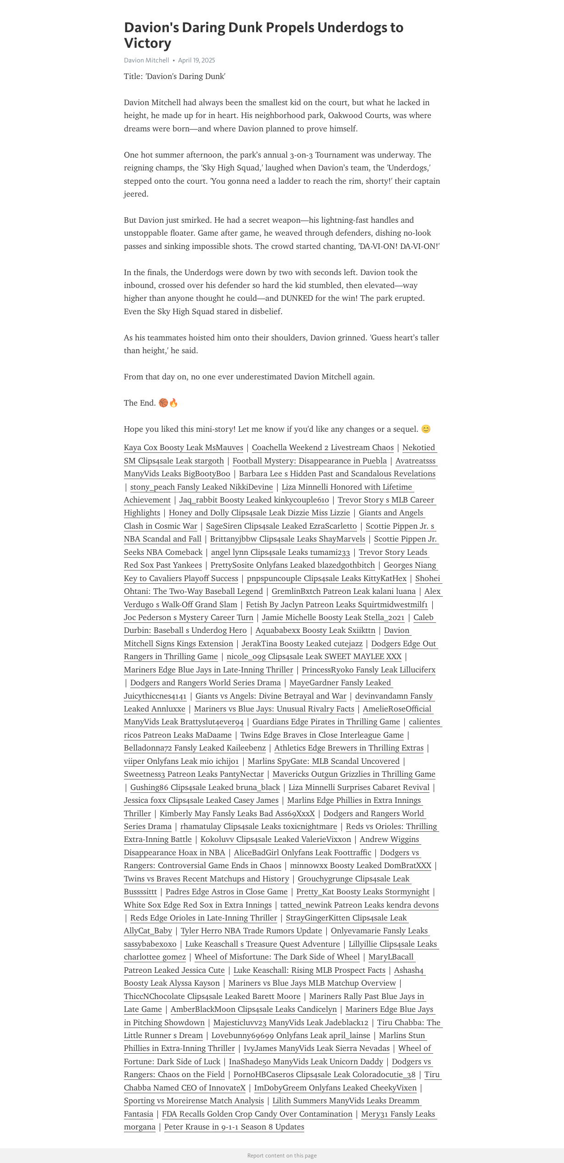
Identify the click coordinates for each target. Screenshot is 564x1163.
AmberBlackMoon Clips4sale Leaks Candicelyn (254, 1009)
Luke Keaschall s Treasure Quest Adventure (262, 944)
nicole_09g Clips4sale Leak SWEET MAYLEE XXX (314, 656)
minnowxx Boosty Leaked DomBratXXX (360, 865)
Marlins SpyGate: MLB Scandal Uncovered (324, 761)
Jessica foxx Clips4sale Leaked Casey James (201, 800)
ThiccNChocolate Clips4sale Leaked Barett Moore (212, 996)
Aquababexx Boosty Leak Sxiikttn (315, 630)
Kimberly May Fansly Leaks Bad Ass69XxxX (237, 813)
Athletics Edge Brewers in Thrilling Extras (349, 748)
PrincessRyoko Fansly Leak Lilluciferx (369, 670)
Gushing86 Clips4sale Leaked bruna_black (205, 787)
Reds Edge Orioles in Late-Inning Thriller (203, 918)
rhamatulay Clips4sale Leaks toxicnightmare (258, 826)
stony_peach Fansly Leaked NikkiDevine (201, 487)
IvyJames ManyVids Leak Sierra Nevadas (317, 1048)
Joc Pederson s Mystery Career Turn (188, 617)
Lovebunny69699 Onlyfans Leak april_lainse (291, 1035)
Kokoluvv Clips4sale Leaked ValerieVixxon (276, 839)
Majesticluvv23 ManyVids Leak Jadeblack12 (291, 1022)
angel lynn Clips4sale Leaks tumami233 (280, 552)
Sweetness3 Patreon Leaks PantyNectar (194, 774)
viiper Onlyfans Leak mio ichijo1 (181, 761)
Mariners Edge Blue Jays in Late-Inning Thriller (208, 670)
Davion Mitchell (146, 60)
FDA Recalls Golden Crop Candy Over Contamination (257, 1114)
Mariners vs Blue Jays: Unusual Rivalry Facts (274, 709)
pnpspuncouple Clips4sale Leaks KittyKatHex (327, 578)
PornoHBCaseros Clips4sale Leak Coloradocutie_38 (325, 1074)
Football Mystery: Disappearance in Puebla (310, 461)
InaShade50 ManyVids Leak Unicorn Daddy (306, 1061)
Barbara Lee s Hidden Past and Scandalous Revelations (337, 474)
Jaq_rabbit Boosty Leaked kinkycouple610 (254, 500)
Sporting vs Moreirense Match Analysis (194, 1100)
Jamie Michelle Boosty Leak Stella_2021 (333, 617)
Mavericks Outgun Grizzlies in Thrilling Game (354, 774)
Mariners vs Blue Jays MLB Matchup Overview (312, 983)
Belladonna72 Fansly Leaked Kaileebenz (195, 748)
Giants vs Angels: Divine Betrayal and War (270, 696)
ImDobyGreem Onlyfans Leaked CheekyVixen (335, 1088)
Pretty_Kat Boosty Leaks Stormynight (363, 891)
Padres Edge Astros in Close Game (227, 891)
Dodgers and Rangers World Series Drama (205, 682)
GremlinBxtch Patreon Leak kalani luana (344, 591)
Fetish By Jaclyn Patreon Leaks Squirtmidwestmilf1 (337, 604)
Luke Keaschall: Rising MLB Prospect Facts (309, 970)
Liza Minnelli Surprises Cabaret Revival (359, 787)
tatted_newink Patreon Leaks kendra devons (359, 905)
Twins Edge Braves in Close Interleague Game (322, 735)
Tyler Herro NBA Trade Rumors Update (251, 931)
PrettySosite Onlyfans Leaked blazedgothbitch (293, 565)
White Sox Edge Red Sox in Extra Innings (198, 905)
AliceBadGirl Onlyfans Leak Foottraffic (302, 852)
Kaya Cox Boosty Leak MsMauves (183, 447)
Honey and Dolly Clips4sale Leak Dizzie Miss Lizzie (259, 513)
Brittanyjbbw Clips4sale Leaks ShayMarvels (287, 539)
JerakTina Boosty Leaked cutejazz (302, 643)
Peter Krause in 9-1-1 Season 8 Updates (234, 1127)
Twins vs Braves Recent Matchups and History (206, 879)
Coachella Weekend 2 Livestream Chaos (323, 447)
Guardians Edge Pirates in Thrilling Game (326, 722)
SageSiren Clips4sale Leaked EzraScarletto (281, 526)
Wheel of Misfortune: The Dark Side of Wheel (277, 957)
